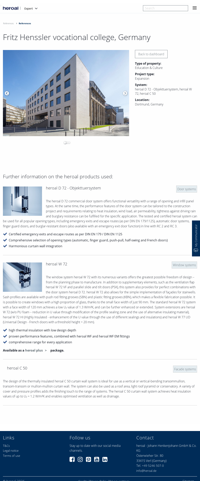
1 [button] (64, 143)
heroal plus (34, 350)
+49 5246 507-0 (153, 466)
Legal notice (11, 450)
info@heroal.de (146, 471)
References (8, 23)
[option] (66, 93)
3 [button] (68, 143)
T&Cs (6, 446)
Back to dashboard (151, 54)
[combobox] (165, 8)
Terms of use (11, 456)
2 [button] (66, 143)
